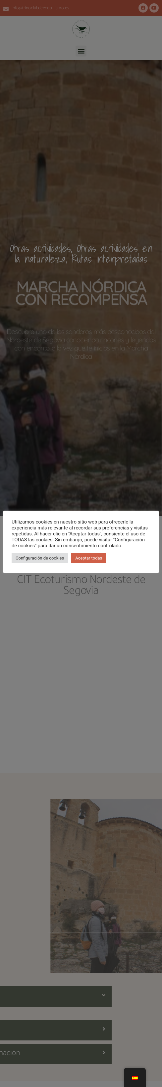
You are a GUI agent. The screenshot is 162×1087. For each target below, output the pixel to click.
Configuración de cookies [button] (40, 558)
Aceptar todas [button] (88, 558)
